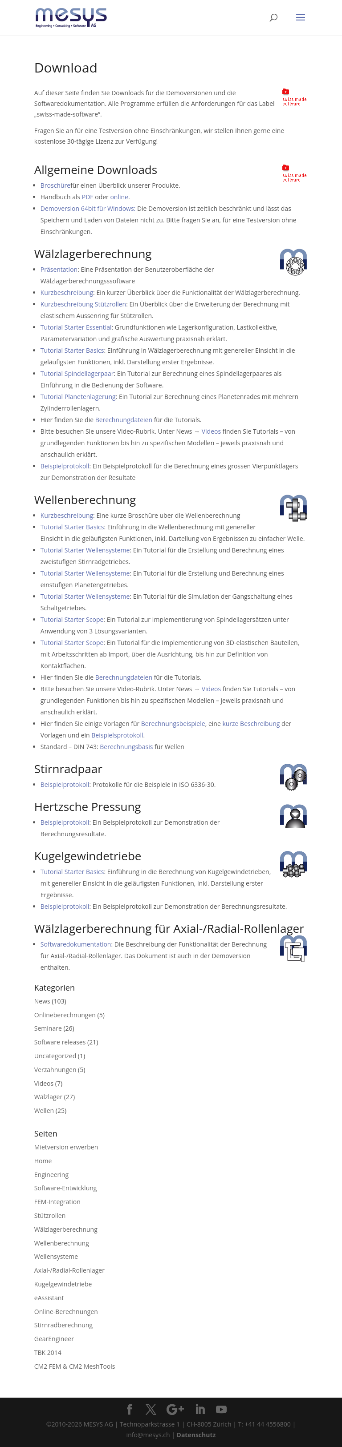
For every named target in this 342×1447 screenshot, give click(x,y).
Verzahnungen (55, 1069)
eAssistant (49, 1298)
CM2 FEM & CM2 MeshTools (74, 1366)
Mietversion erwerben (66, 1147)
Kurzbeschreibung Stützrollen (83, 304)
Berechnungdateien (123, 419)
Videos (211, 431)
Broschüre (55, 185)
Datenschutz (196, 1435)
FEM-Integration (57, 1201)
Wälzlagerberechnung (66, 1229)
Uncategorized (55, 1056)
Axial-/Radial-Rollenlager (69, 1270)
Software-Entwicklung (65, 1188)
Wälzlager (48, 1096)
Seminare (48, 1028)
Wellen (44, 1110)
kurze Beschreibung (251, 723)
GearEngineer (54, 1338)
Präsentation (59, 269)
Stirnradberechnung (63, 1325)
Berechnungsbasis (126, 746)
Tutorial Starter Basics (72, 350)
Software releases (60, 1042)
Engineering (51, 1174)
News (42, 1001)
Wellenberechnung (61, 1243)
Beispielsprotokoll (117, 735)
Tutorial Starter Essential (76, 327)
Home (43, 1161)
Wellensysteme (56, 1256)
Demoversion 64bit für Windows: (88, 208)
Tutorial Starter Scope (72, 619)
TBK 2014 (47, 1352)
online (119, 197)
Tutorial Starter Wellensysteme (85, 550)
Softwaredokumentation (76, 944)
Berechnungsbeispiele (173, 723)
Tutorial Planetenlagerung (78, 396)
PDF (88, 197)
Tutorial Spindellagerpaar (77, 373)
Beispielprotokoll (65, 466)
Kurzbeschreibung (67, 292)
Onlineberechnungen (65, 1015)
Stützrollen (49, 1215)
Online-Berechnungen (66, 1311)
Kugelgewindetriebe (63, 1284)
